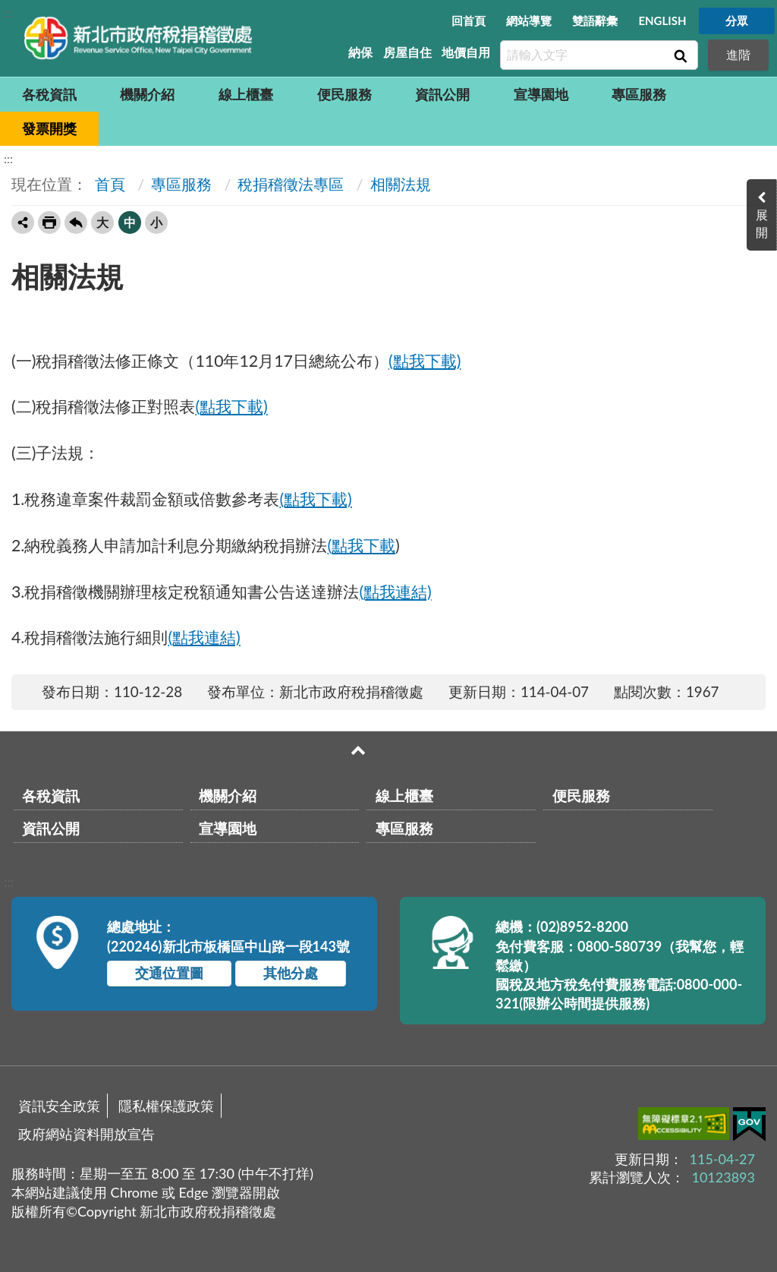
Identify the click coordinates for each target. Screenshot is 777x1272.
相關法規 (400, 184)
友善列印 (49, 222)
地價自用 (466, 52)
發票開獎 (49, 128)
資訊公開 (442, 94)
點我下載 (363, 545)
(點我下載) (424, 361)
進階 (738, 54)
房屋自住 (407, 52)
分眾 (736, 20)
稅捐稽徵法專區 (291, 184)
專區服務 (639, 94)
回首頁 (468, 20)
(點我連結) (395, 591)
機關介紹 (147, 94)
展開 (762, 223)
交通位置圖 (169, 972)
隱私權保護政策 (166, 1105)
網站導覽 (529, 20)
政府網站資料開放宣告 (86, 1133)
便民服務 (344, 94)
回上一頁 (75, 222)
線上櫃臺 (246, 94)
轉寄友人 (22, 222)
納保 (360, 52)
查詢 (679, 55)
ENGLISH (662, 20)
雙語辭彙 (595, 20)
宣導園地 (541, 94)
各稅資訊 (49, 94)
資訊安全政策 (59, 1105)
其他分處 (290, 972)
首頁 (108, 184)
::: (8, 12)
